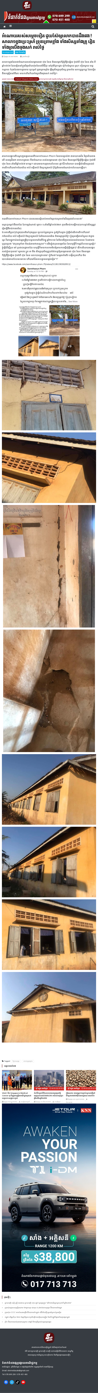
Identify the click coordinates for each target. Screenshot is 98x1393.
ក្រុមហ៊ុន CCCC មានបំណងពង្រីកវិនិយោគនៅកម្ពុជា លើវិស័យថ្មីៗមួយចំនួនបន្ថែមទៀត (33, 1312)
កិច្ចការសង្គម (16, 1061)
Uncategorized (8, 52)
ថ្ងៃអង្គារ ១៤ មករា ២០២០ (11, 56)
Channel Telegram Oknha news (26, 79)
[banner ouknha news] (50, 17)
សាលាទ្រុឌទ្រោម (28, 1061)
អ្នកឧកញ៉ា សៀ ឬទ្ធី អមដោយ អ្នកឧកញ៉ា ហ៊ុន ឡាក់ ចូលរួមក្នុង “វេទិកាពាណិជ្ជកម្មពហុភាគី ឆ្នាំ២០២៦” (38, 1303)
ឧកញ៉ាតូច (57, 1102)
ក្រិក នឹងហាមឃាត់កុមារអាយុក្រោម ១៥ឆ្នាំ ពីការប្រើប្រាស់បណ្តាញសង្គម (28, 1322)
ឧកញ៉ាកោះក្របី (25, 1102)
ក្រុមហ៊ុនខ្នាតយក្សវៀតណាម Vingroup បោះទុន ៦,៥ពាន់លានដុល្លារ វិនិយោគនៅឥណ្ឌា (33, 1307)
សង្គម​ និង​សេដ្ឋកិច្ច (20, 52)
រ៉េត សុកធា (69, 1102)
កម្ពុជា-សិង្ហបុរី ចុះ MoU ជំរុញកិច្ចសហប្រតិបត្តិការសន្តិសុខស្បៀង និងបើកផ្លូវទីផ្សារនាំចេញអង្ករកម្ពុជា (37, 1317)
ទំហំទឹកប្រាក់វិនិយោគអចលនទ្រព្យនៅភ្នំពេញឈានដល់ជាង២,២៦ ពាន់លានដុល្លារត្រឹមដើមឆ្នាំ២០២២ (48, 1095)
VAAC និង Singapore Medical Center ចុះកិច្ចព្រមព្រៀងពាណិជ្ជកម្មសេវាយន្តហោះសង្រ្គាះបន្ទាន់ (16, 1095)
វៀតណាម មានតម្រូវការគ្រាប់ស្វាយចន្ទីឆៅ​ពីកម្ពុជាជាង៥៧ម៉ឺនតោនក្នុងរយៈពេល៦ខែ (80, 1094)
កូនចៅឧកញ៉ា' (26, 56)
